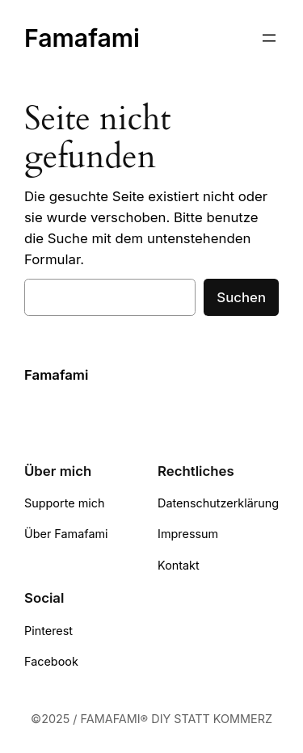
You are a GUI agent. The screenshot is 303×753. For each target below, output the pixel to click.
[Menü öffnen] (269, 38)
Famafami (82, 38)
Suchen (241, 297)
